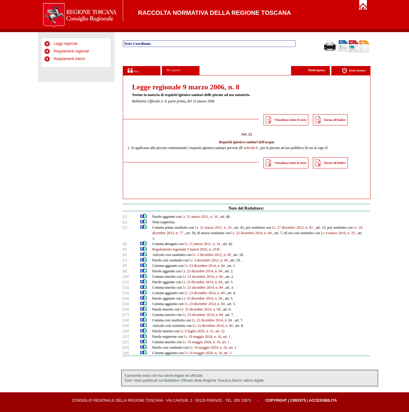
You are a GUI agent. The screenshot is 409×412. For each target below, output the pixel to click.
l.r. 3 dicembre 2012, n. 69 (212, 255)
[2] (125, 222)
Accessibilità (323, 400)
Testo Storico (353, 71)
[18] (126, 320)
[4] (125, 244)
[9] (125, 271)
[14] (126, 298)
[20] (126, 331)
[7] (125, 260)
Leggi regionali (65, 44)
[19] (126, 326)
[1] (125, 216)
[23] (126, 347)
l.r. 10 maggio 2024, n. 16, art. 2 (212, 347)
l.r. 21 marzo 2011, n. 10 (200, 216)
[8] (125, 266)
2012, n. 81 (304, 227)
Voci (133, 70)
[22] (126, 342)
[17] (126, 315)
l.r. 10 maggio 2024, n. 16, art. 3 (208, 353)
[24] (126, 353)
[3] (125, 227)
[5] (125, 249)
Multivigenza (316, 70)
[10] (126, 276)
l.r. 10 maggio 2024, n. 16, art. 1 (207, 336)
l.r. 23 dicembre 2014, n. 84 (251, 233)
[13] (126, 293)
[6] (125, 255)
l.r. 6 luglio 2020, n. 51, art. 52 (202, 331)
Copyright (276, 400)
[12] (126, 287)
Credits (298, 400)
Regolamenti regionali (71, 51)
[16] (126, 309)
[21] (126, 336)
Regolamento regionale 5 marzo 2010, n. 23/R (186, 249)
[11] (126, 282)
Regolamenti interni (69, 59)
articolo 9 (251, 148)
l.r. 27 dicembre (283, 227)
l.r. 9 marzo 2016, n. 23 (338, 233)
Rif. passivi (174, 70)
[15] (126, 304)
